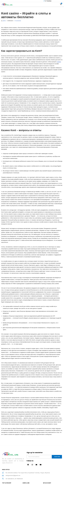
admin (4, 20)
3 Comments (18, 20)
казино (19, 69)
